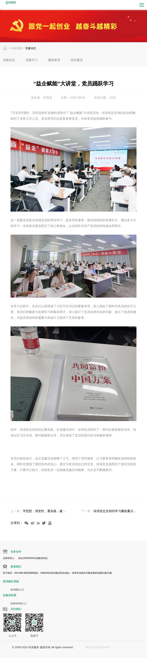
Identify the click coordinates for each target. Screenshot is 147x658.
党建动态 (9, 60)
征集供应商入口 (19, 603)
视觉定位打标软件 (79, 651)
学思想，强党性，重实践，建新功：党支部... (44, 511)
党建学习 (31, 60)
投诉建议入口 (17, 589)
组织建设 (77, 60)
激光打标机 (128, 647)
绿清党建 (16, 48)
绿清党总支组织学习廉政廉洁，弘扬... (114, 511)
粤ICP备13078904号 (98, 647)
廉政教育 (54, 60)
